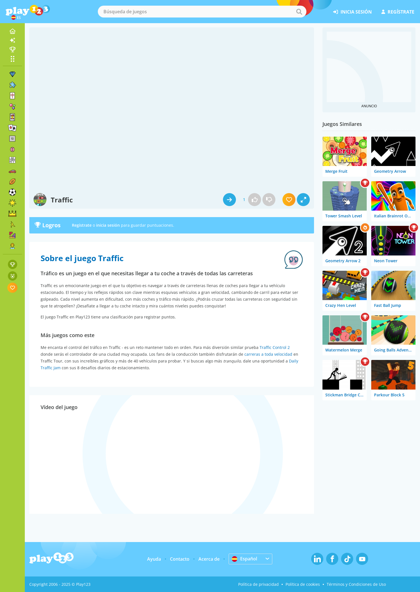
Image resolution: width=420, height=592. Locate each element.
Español (244, 559)
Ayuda (154, 559)
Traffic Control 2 (275, 347)
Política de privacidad (258, 584)
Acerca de (209, 559)
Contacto (179, 559)
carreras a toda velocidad (268, 354)
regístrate (397, 12)
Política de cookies (303, 584)
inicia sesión (352, 12)
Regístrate (82, 225)
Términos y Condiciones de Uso (356, 584)
